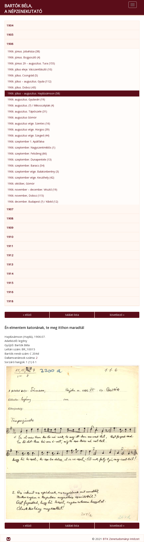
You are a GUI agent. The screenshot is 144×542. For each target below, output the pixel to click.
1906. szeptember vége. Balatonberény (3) (33, 171)
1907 (10, 209)
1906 (10, 44)
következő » (117, 315)
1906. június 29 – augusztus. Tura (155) (31, 63)
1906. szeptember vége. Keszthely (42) (31, 177)
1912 (10, 255)
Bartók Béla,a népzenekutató (23, 8)
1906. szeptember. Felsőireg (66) (27, 153)
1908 (10, 218)
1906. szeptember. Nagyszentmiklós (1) (31, 147)
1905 (10, 34)
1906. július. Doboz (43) (22, 87)
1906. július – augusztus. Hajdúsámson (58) (34, 93)
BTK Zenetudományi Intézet (121, 539)
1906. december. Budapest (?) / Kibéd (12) (33, 201)
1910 (10, 237)
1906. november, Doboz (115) (26, 195)
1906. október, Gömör (21, 183)
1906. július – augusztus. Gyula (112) (29, 81)
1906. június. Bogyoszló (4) (24, 57)
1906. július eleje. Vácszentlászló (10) (30, 69)
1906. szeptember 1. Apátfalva (26, 141)
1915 (10, 283)
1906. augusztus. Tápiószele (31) (27, 111)
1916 (10, 292)
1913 (10, 264)
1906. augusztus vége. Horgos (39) (29, 129)
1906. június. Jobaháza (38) (24, 51)
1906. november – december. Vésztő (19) (32, 189)
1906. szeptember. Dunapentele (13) (30, 159)
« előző (27, 315)
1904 (10, 25)
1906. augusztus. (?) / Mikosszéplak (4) (31, 105)
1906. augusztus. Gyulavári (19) (26, 99)
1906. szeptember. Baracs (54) (26, 165)
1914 (10, 273)
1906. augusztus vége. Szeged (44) (28, 135)
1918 (10, 301)
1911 (10, 246)
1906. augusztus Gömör (22, 117)
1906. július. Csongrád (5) (23, 75)
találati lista (72, 315)
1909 (10, 227)
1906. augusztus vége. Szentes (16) (29, 123)
